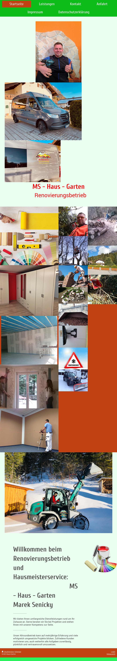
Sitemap (18, 652)
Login (113, 652)
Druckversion (8, 652)
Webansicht (111, 654)
